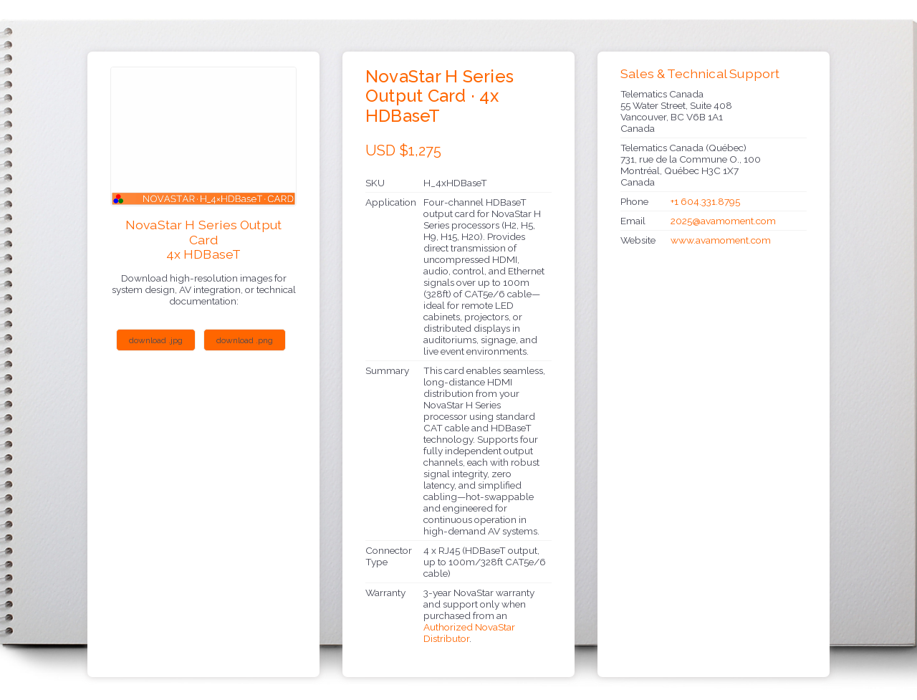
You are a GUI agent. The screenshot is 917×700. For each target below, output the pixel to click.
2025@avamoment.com (723, 220)
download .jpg (156, 340)
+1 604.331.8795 (705, 201)
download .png (244, 340)
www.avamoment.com (721, 240)
